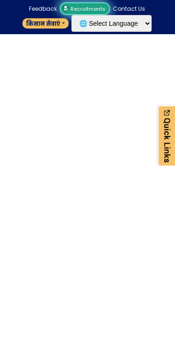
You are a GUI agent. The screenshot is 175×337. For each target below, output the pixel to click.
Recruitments (84, 9)
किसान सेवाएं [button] (43, 24)
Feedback (43, 9)
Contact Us (129, 9)
